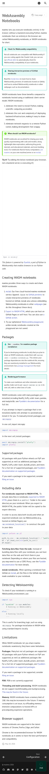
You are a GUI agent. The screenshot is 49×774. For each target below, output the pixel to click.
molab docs (15, 79)
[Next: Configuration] (36, 756)
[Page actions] (38, 15)
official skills (11, 60)
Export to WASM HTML (15, 311)
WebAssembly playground (32, 322)
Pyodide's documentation (29, 401)
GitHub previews (35, 294)
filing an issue (8, 479)
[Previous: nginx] (4, 756)
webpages (38, 304)
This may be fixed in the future (15, 692)
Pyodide (27, 262)
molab (38, 152)
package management (25, 366)
